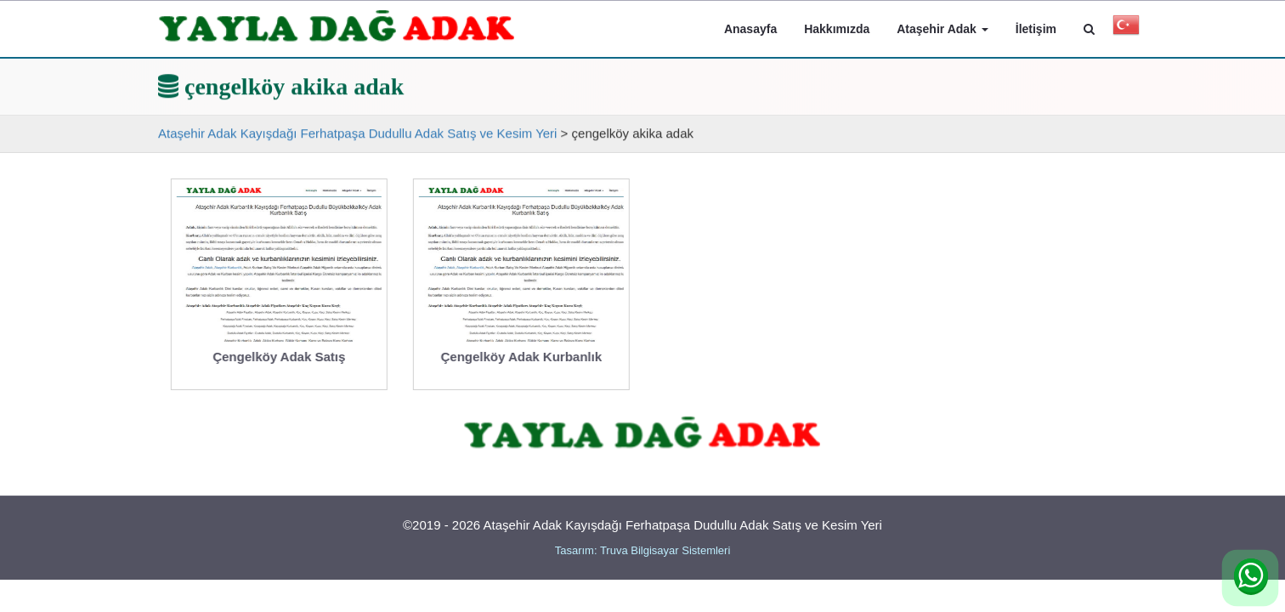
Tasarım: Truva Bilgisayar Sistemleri (643, 550)
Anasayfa (750, 29)
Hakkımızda (836, 29)
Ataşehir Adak (942, 29)
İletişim (1036, 29)
